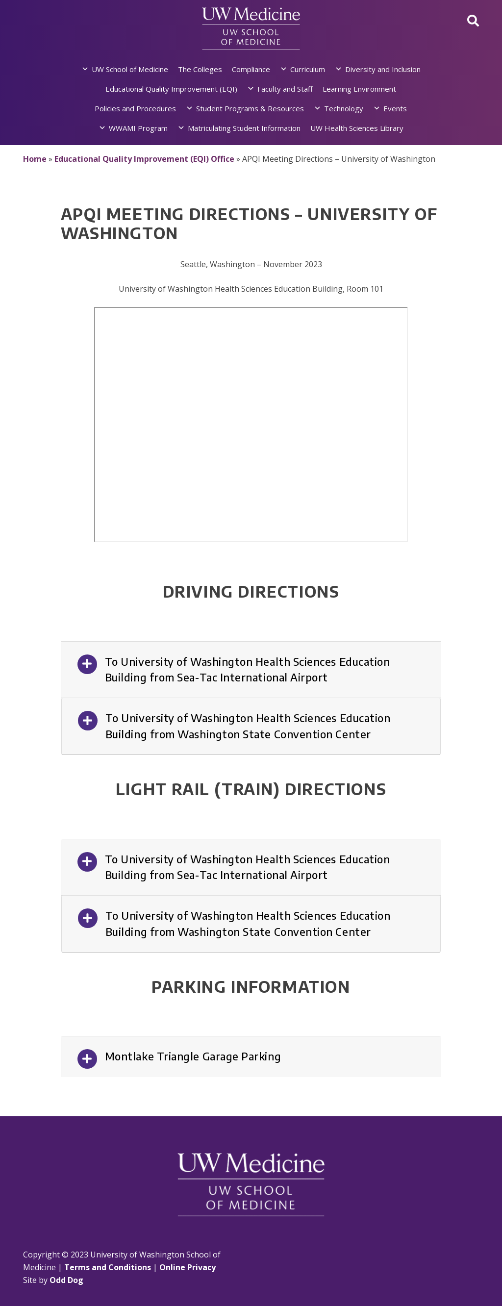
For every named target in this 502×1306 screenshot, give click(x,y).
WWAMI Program (138, 128)
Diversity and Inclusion (383, 69)
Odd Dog (66, 1280)
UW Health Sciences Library (356, 128)
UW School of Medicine (130, 69)
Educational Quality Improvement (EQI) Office (144, 158)
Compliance (251, 69)
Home (35, 158)
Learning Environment (359, 89)
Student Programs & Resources (250, 108)
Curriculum (307, 69)
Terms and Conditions (107, 1267)
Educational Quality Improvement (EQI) (171, 89)
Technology (343, 108)
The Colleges (200, 69)
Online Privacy (187, 1267)
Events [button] (395, 108)
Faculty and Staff (285, 89)
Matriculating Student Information (244, 128)
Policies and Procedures (135, 108)
